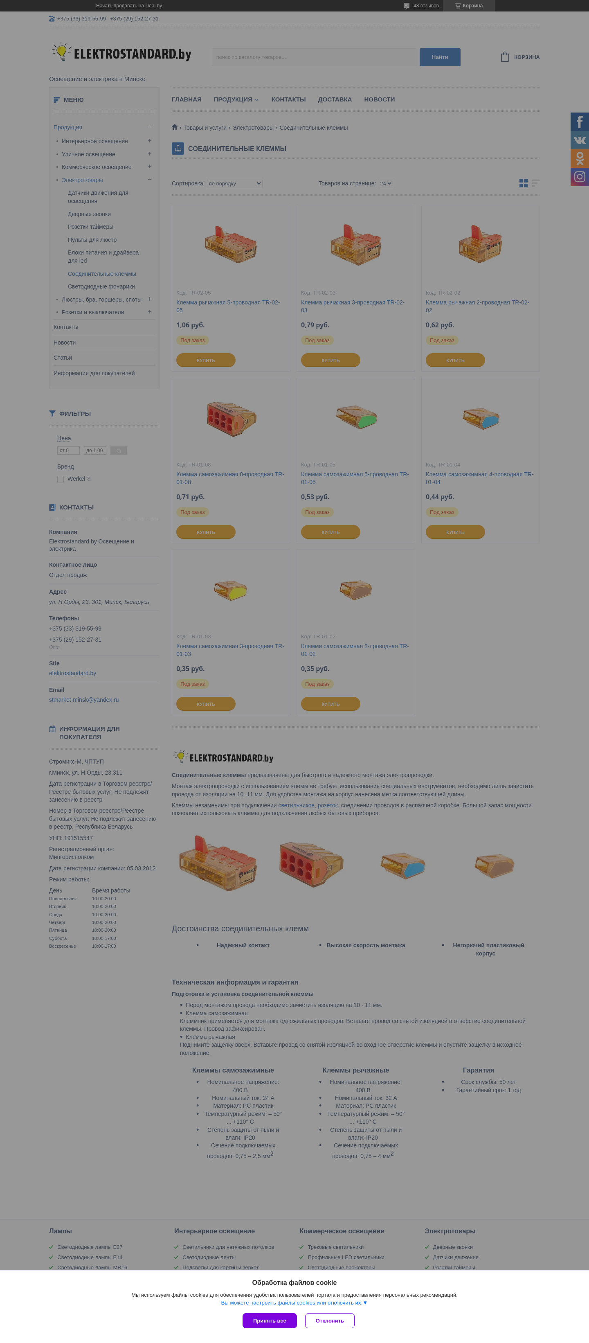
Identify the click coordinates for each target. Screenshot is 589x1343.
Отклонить (330, 1321)
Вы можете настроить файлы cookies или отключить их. (291, 1303)
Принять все (269, 1321)
